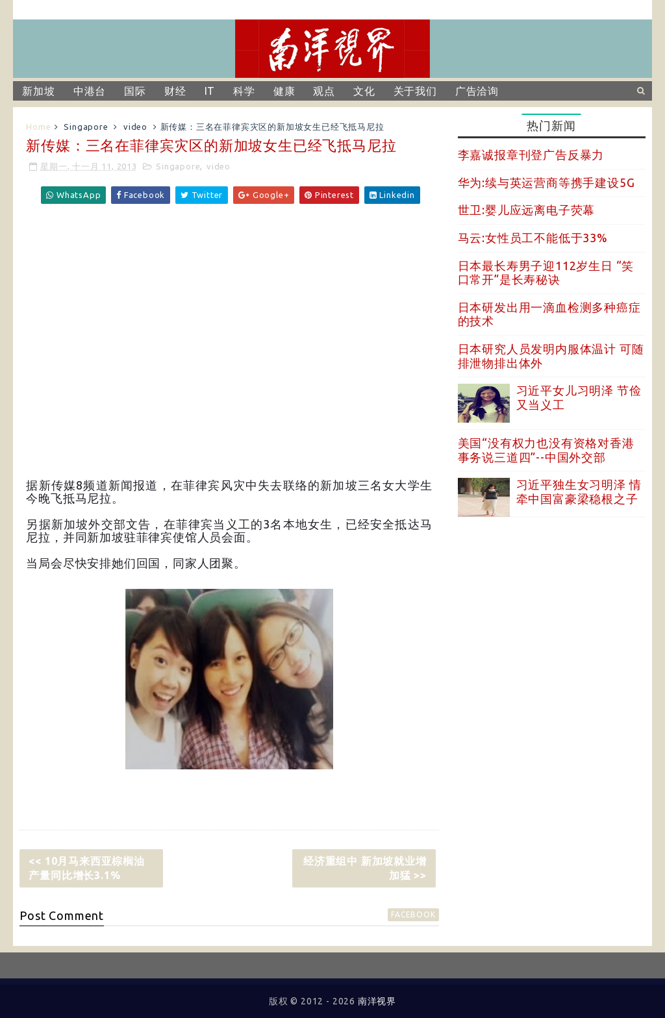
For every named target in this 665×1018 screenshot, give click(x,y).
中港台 (89, 91)
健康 (284, 91)
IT (210, 91)
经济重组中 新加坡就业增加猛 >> (365, 868)
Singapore (86, 126)
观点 (324, 91)
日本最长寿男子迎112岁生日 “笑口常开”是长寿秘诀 (546, 272)
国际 (135, 91)
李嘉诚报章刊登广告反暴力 (531, 154)
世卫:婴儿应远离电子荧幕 (527, 209)
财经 (175, 91)
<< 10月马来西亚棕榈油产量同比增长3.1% (86, 868)
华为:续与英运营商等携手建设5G (546, 182)
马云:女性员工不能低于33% (533, 237)
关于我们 (415, 91)
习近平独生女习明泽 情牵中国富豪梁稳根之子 (579, 491)
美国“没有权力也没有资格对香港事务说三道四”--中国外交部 (546, 450)
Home (38, 126)
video (135, 126)
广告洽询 (477, 91)
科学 (244, 91)
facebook (413, 914)
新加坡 (38, 91)
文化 (364, 91)
